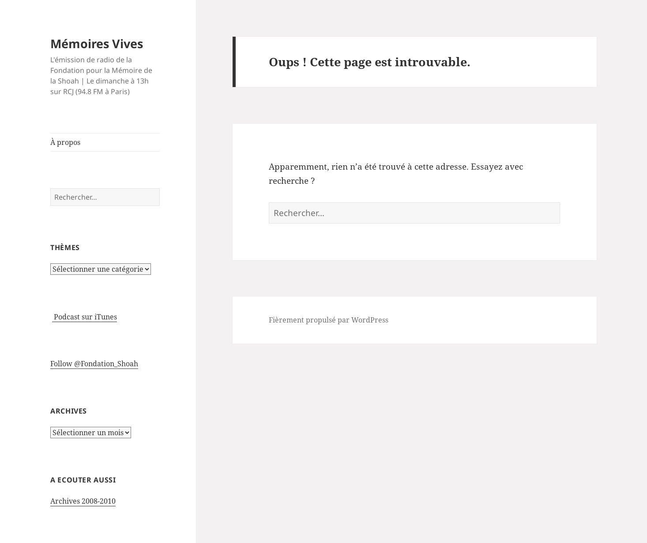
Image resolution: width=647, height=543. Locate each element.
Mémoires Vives (96, 43)
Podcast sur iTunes (84, 317)
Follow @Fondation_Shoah (94, 363)
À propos (65, 142)
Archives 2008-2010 (83, 501)
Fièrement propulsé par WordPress (328, 320)
